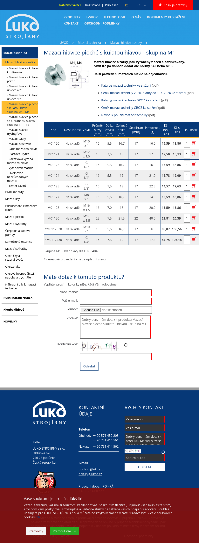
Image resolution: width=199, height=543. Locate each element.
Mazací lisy (12, 199)
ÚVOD (64, 42)
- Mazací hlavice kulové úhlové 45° (22, 88)
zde (38, 517)
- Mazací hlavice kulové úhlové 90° (22, 97)
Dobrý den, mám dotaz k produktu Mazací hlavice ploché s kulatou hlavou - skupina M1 (116, 327)
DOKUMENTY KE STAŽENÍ (166, 17)
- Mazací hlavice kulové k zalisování (22, 70)
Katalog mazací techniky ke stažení (126, 85)
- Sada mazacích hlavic (22, 149)
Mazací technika (89, 42)
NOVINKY (10, 321)
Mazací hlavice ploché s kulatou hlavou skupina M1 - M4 (100, 47)
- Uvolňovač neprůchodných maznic (17, 177)
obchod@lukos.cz (91, 469)
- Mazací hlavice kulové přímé (22, 79)
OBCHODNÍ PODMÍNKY (102, 23)
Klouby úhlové (13, 309)
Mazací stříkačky (16, 248)
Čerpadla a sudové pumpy (17, 232)
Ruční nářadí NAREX (17, 298)
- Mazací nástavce (19, 144)
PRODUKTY (72, 17)
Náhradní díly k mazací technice (20, 286)
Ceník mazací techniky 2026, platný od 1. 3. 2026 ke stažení (143, 93)
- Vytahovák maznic (20, 168)
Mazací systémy (15, 224)
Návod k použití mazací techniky (124, 115)
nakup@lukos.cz (90, 474)
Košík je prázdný (175, 5)
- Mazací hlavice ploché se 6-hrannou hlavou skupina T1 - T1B (22, 121)
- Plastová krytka (18, 154)
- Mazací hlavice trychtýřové (17, 131)
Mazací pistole (14, 217)
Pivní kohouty (14, 192)
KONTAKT (71, 23)
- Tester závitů (16, 186)
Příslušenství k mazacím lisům (21, 208)
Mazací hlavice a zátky (126, 42)
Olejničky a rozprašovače (14, 257)
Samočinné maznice (18, 241)
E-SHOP (92, 17)
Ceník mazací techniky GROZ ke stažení (129, 107)
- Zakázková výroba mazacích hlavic (20, 161)
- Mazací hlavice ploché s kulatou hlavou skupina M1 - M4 (22, 108)
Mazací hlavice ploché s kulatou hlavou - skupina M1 (97, 51)
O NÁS (136, 17)
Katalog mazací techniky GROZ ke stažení (130, 100)
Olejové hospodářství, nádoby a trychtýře (20, 275)
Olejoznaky (12, 266)
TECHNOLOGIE (114, 17)
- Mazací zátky (16, 139)
